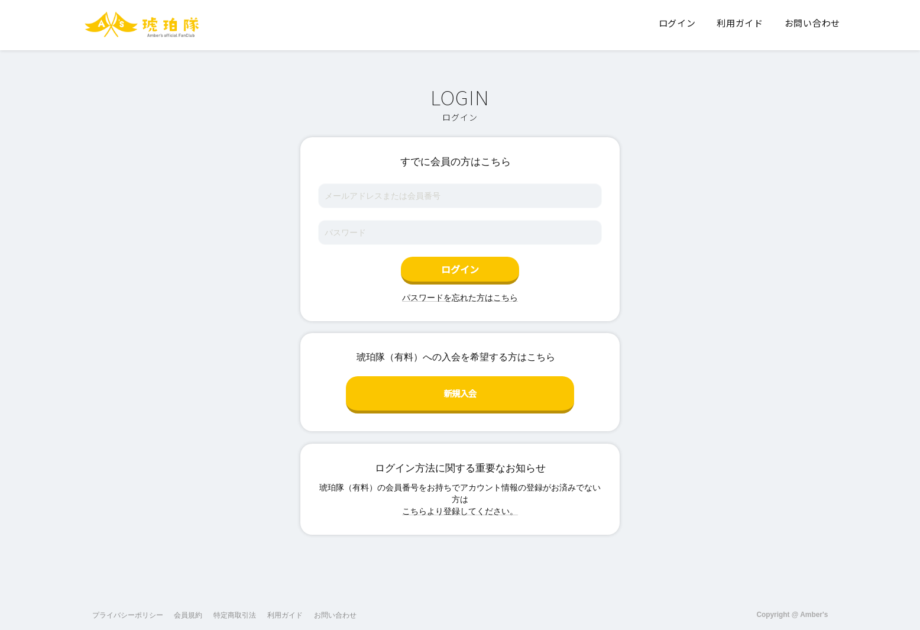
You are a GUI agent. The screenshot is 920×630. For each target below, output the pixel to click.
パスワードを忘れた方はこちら (460, 297)
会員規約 (188, 606)
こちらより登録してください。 (460, 501)
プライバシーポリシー (127, 606)
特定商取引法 (234, 606)
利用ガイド (285, 606)
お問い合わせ (335, 606)
